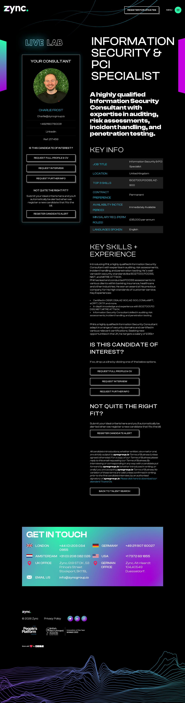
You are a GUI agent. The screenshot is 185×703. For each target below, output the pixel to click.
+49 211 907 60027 (140, 546)
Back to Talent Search (114, 491)
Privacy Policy (52, 618)
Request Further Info (51, 178)
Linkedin (51, 131)
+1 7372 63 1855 (138, 556)
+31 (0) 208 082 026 (74, 556)
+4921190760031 (51, 124)
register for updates (141, 10)
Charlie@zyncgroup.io (51, 116)
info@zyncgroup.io (74, 577)
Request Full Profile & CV (51, 158)
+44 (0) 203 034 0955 (72, 548)
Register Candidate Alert (51, 214)
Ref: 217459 (51, 139)
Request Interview (50, 168)
